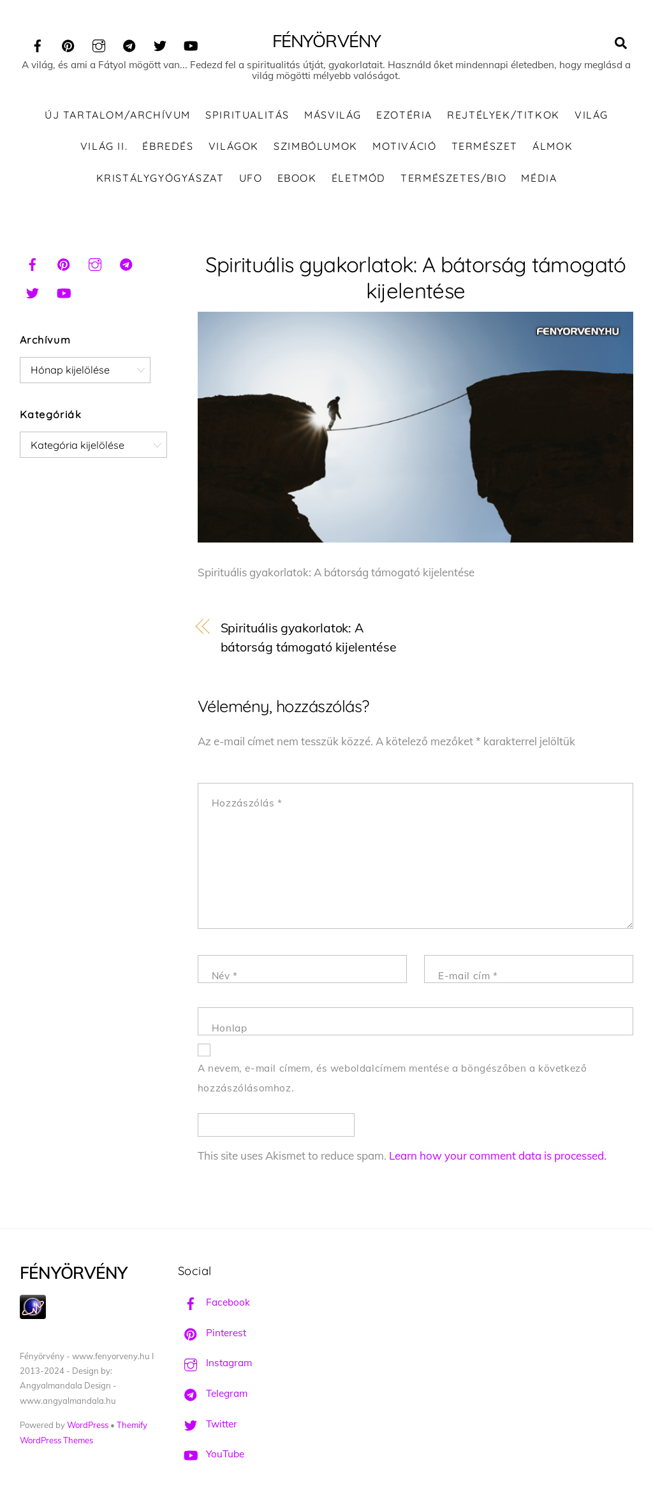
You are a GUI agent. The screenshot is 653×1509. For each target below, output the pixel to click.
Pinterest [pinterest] (212, 1333)
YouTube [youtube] (211, 1454)
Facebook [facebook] (214, 1302)
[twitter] (160, 43)
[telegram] (129, 43)
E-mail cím (467, 976)
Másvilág (333, 114)
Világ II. (104, 146)
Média (539, 177)
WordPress (87, 1425)
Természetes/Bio (453, 177)
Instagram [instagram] (215, 1363)
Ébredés (167, 146)
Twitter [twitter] (207, 1424)
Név (225, 976)
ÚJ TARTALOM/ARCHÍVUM (118, 114)
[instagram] (99, 43)
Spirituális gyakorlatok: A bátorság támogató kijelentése (415, 277)
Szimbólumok (316, 146)
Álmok (552, 146)
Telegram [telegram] (212, 1393)
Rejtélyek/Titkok (503, 114)
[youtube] (190, 43)
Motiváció (404, 146)
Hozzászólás (247, 803)
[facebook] (37, 43)
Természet (484, 146)
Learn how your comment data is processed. (497, 1155)
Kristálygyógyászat (160, 177)
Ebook (297, 177)
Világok (234, 146)
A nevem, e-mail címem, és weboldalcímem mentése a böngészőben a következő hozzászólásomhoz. (392, 1078)
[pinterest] (68, 43)
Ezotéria (404, 114)
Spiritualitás (247, 114)
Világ (591, 114)
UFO (251, 177)
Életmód (359, 177)
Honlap (229, 1028)
